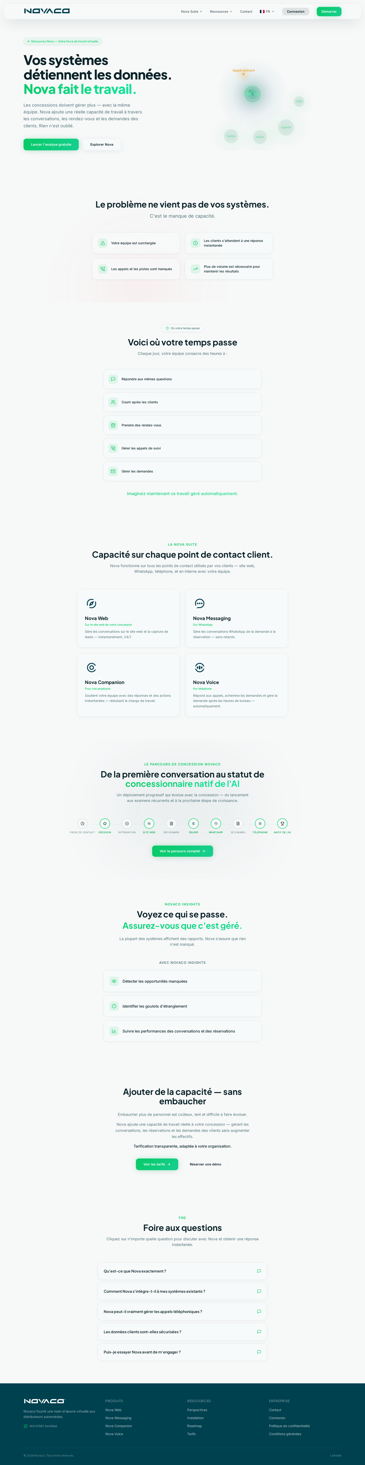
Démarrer (329, 11)
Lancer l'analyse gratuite (51, 144)
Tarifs (191, 1434)
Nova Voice (114, 1434)
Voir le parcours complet (183, 851)
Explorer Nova (101, 144)
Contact (246, 11)
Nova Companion (118, 1426)
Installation (195, 1418)
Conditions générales (285, 1434)
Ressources (221, 11)
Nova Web (113, 1410)
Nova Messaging (118, 1418)
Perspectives (197, 1410)
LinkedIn (335, 1455)
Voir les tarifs (157, 1164)
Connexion (296, 11)
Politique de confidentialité (289, 1426)
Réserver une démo (205, 1164)
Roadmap (194, 1426)
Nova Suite (191, 11)
